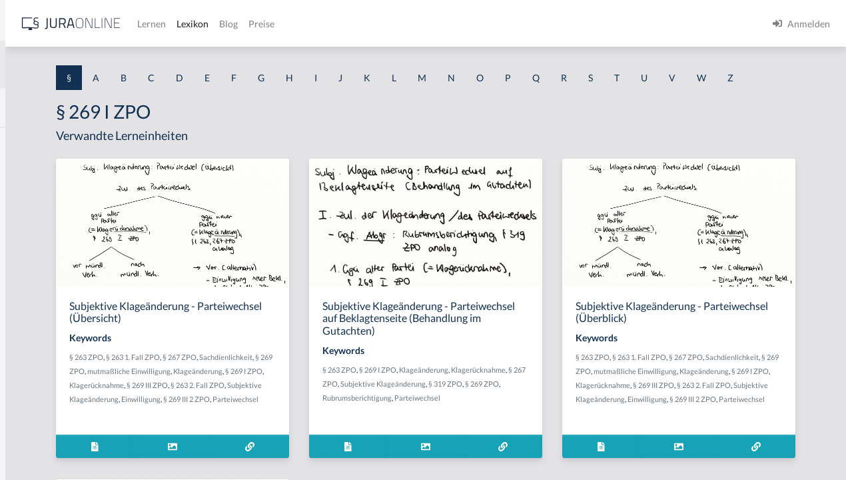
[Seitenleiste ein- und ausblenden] (192, 20)
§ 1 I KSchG (34, 411)
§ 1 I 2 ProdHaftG (47, 351)
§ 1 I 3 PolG (34, 381)
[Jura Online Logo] (279, 24)
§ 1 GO (25, 201)
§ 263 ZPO (253, 381)
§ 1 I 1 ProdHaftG (47, 291)
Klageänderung (303, 409)
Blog (436, 23)
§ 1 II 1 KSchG (39, 441)
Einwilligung (344, 437)
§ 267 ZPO (347, 381)
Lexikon (400, 23)
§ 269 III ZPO (314, 423)
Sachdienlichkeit (263, 395)
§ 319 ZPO (517, 422)
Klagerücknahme (263, 423)
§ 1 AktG (28, 141)
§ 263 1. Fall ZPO (300, 381)
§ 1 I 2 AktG (34, 321)
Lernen (359, 23)
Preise (469, 23)
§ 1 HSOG (31, 261)
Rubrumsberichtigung (482, 436)
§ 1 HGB (28, 231)
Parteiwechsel (277, 451)
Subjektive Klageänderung (279, 437)
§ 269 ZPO (309, 395)
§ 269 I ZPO (349, 409)
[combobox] (107, 64)
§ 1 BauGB (32, 171)
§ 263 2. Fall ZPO (365, 423)
